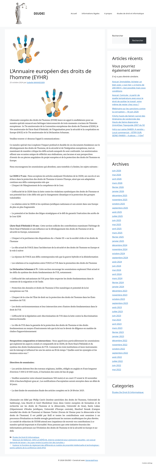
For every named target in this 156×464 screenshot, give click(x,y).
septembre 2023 (120, 303)
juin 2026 (116, 170)
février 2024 (118, 282)
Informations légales (90, 13)
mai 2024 (116, 270)
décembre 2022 (119, 340)
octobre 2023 (118, 299)
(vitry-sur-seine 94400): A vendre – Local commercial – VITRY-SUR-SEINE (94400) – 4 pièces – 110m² (128, 132)
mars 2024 (117, 278)
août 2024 (117, 261)
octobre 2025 (118, 203)
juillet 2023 (117, 311)
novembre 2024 (119, 249)
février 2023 (118, 332)
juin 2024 (116, 265)
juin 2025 (116, 220)
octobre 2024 (118, 253)
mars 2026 (117, 183)
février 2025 (118, 236)
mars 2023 (117, 328)
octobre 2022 (118, 348)
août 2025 (117, 212)
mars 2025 (117, 232)
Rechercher (117, 35)
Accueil (74, 13)
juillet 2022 (117, 361)
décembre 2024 (119, 245)
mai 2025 (116, 224)
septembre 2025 (120, 207)
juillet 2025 (117, 216)
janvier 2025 (118, 241)
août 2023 (117, 307)
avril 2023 (117, 323)
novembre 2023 (119, 294)
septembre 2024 (120, 257)
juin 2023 (116, 315)
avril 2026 (117, 178)
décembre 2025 (119, 195)
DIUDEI (39, 13)
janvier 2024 (118, 286)
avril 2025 (117, 228)
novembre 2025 (119, 199)
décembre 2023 (119, 290)
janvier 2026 (118, 191)
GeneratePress (91, 460)
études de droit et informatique (130, 13)
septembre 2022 (120, 353)
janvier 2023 (118, 336)
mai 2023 (116, 319)
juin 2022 (116, 365)
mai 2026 (116, 174)
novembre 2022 (119, 344)
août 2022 (117, 357)
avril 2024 (117, 274)
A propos (108, 13)
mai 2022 (116, 369)
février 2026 (118, 187)
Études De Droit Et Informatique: (26, 437)
